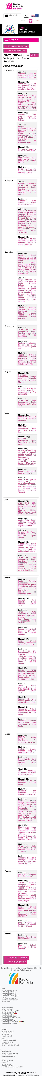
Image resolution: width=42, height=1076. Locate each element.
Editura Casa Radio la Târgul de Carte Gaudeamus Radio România (27, 186)
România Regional (7, 1009)
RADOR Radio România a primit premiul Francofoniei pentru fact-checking (27, 289)
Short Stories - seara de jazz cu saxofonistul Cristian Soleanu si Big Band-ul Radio (27, 830)
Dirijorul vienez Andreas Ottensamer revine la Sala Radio (27, 672)
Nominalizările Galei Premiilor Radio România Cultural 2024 (27, 761)
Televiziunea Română (8, 1065)
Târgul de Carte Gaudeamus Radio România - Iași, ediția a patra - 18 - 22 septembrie (27, 333)
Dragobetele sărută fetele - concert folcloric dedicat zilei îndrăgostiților (27, 898)
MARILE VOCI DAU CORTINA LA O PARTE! (27, 192)
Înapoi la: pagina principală (15, 50)
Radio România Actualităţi (9, 990)
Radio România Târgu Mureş (10, 1022)
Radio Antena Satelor (8, 992)
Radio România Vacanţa (9, 1016)
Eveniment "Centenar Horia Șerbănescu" (27, 875)
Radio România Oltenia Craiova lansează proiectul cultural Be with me (27, 567)
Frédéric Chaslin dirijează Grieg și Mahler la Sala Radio (27, 751)
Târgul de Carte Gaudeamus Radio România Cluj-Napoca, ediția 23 (27, 614)
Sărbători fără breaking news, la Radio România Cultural (27, 117)
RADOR (4, 1038)
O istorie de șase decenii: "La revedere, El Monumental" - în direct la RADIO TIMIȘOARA (27, 228)
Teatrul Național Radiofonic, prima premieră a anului (27, 884)
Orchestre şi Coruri (7, 1042)
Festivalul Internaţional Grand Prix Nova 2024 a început (27, 429)
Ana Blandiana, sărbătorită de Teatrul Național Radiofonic (27, 772)
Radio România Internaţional (10, 996)
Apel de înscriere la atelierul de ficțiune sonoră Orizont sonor (27, 481)
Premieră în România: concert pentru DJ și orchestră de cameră (27, 701)
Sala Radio (5, 1044)
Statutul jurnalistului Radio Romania (26, 969)
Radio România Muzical (9, 994)
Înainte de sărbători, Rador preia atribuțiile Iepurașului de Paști (27, 677)
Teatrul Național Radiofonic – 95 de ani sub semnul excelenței (27, 890)
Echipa (3, 968)
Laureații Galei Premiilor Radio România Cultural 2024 (27, 603)
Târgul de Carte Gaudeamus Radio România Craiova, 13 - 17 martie (27, 849)
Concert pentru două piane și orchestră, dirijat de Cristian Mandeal (27, 632)
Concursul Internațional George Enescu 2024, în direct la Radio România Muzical (27, 378)
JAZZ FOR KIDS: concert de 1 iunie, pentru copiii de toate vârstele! (27, 505)
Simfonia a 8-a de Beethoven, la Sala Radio (27, 782)
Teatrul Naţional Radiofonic (10, 1000)
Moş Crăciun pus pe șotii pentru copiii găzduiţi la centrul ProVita (27, 160)
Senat (3, 1059)
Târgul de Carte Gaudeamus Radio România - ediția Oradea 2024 (27, 560)
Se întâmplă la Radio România (16, 46)
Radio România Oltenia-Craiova (11, 1018)
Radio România (6, 1064)
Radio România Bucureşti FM (10, 1011)
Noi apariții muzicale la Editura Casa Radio (27, 150)
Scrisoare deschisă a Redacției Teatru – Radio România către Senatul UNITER (27, 860)
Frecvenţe (10, 968)
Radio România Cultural (9, 993)
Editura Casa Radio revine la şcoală (27, 938)
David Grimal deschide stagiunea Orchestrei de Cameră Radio (27, 258)
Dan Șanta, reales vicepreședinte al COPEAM (27, 621)
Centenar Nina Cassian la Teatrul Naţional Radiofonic (27, 202)
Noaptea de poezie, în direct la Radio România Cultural (27, 838)
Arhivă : (33, 55)
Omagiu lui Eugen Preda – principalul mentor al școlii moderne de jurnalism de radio (27, 297)
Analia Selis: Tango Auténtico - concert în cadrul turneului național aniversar (27, 523)
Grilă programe (21, 968)
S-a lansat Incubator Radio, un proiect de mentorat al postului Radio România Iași (27, 213)
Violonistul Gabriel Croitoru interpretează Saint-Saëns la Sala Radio (27, 711)
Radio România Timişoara (9, 1023)
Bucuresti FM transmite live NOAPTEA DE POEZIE (27, 792)
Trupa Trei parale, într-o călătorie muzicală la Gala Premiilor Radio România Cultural (27, 660)
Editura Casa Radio (7, 1033)
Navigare (11, 40)
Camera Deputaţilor (7, 1060)
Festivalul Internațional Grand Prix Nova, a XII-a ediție (27, 441)
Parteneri (30, 968)
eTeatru (4, 997)
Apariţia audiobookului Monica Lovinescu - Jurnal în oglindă (27, 129)
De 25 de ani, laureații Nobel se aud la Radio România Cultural (27, 171)
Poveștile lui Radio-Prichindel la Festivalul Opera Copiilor (27, 535)
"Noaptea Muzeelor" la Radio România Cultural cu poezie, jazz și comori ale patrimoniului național (27, 547)
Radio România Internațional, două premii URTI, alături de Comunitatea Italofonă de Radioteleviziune (27, 138)
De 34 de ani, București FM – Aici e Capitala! (27, 653)
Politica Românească (8, 1031)
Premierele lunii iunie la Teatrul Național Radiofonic (27, 418)
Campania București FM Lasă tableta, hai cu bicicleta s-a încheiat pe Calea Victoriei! (27, 488)
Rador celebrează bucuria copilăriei (27, 472)
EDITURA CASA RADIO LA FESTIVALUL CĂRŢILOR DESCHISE (27, 740)
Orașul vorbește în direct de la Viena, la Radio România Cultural (27, 282)
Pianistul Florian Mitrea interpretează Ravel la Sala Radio (27, 512)
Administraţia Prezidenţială (10, 1053)
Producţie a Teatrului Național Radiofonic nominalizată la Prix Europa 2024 (27, 391)
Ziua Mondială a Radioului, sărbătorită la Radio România (27, 924)
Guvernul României (7, 1055)
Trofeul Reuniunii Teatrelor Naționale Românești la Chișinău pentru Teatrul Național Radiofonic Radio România (27, 313)
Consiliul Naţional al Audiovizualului (12, 1067)
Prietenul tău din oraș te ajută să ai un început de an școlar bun (27, 346)
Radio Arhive (5, 1034)
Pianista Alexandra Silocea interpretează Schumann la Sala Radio (27, 723)
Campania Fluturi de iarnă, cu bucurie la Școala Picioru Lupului (27, 75)
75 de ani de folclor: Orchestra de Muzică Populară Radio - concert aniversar (27, 241)
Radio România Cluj (7, 1013)
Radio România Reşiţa (8, 1020)
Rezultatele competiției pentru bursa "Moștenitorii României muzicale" (27, 462)
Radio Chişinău (6, 1001)
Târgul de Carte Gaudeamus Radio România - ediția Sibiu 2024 (27, 403)
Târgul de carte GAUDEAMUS (10, 1045)
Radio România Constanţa (9, 1015)
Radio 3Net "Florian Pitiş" (9, 998)
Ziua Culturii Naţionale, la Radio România (27, 947)
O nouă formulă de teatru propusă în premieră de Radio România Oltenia (27, 220)
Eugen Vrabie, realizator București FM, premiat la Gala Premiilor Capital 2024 (27, 105)
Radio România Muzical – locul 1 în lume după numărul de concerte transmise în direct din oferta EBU (27, 911)
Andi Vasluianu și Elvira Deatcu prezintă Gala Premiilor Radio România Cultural (27, 818)
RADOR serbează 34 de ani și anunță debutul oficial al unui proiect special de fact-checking (27, 454)
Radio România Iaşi (7, 1019)
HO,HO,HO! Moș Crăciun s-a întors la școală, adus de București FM (27, 98)
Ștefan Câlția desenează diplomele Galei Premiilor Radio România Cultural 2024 (27, 689)
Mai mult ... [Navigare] (12, 15)
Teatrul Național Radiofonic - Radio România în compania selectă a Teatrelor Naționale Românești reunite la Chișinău (27, 359)
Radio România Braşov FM (9, 1012)
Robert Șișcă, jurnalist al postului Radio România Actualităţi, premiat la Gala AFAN (27, 86)
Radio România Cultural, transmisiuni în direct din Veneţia (27, 643)
